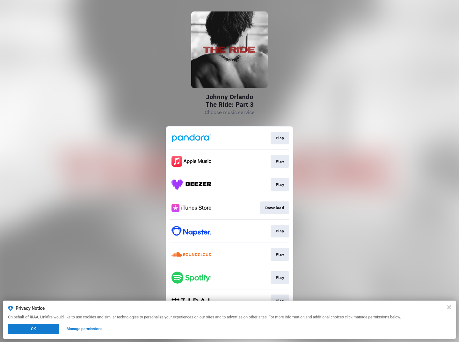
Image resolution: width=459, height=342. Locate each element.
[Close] (449, 307)
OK (33, 329)
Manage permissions (85, 329)
